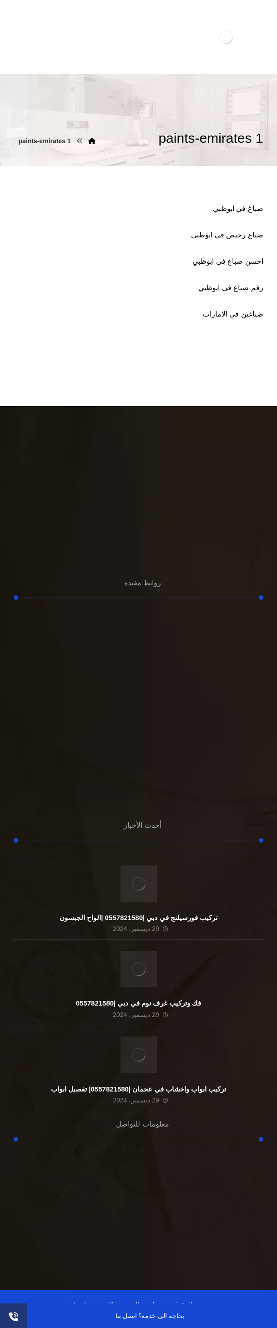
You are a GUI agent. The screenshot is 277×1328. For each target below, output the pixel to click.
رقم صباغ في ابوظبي (230, 288)
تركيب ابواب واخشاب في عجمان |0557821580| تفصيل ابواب (138, 1089)
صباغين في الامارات (233, 314)
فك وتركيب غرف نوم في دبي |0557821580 (138, 1003)
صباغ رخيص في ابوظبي (227, 235)
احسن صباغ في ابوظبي (227, 261)
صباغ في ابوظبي (238, 208)
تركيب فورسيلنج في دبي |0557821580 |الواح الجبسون (138, 917)
